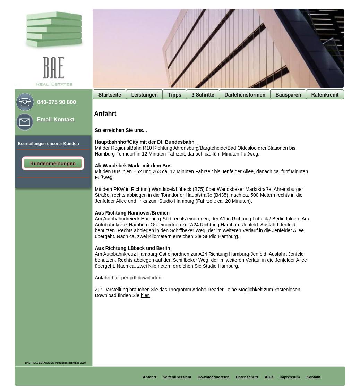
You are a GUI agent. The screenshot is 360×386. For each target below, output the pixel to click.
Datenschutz (247, 377)
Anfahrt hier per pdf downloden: (129, 277)
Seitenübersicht (177, 377)
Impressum (290, 377)
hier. (145, 295)
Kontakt (313, 377)
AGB (269, 377)
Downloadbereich (214, 377)
